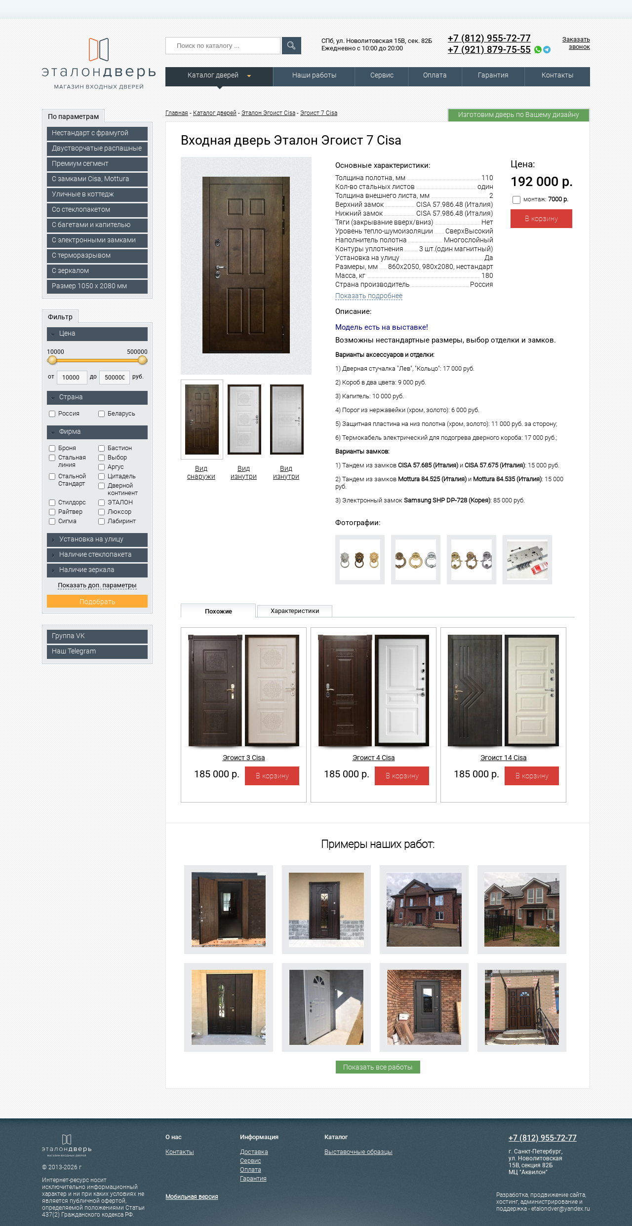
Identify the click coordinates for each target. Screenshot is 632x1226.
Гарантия (493, 75)
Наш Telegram (74, 651)
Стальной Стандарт (67, 479)
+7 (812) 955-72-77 (489, 38)
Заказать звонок (576, 43)
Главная (176, 113)
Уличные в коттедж (83, 194)
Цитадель (117, 476)
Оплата (435, 75)
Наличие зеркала (82, 570)
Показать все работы (378, 1067)
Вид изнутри (243, 430)
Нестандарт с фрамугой (90, 133)
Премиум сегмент (80, 163)
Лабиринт (117, 521)
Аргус (111, 466)
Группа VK (68, 636)
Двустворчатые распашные (97, 148)
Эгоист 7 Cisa (318, 113)
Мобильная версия (191, 1196)
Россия (64, 413)
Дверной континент (118, 489)
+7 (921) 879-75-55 (489, 49)
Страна (66, 397)
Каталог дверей (213, 75)
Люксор (114, 511)
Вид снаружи (201, 430)
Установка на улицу (86, 539)
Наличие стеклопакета (91, 554)
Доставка (254, 1151)
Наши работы (314, 75)
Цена (63, 333)
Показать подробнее (368, 296)
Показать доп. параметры (97, 585)
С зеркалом (70, 270)
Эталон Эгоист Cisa (268, 113)
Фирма (65, 431)
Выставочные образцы (358, 1151)
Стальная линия (67, 461)
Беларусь (116, 413)
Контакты (558, 75)
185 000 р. (216, 774)
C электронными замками (94, 240)
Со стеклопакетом (81, 209)
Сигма (63, 521)
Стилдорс (67, 502)
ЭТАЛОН (115, 502)
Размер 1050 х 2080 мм (89, 286)
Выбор (112, 457)
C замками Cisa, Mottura (90, 179)
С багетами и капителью (91, 225)
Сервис (382, 75)
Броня (62, 448)
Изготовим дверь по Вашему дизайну (518, 114)
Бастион (115, 448)
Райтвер (65, 511)
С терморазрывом (81, 255)
